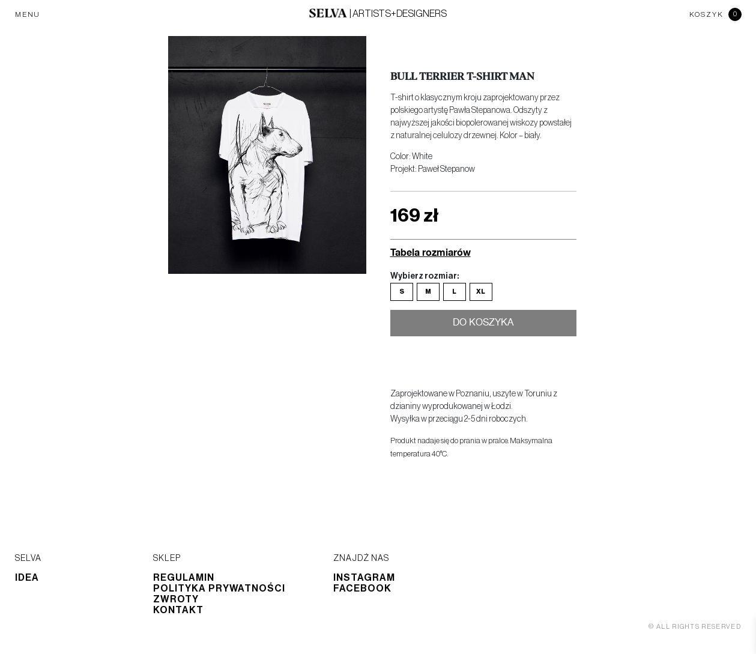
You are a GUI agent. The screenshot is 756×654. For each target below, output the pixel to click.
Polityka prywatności (219, 588)
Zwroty (176, 599)
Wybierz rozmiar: (424, 276)
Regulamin (183, 578)
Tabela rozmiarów (430, 252)
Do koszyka (483, 323)
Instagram (364, 578)
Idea (27, 578)
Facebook (362, 588)
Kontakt (178, 610)
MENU (27, 14)
